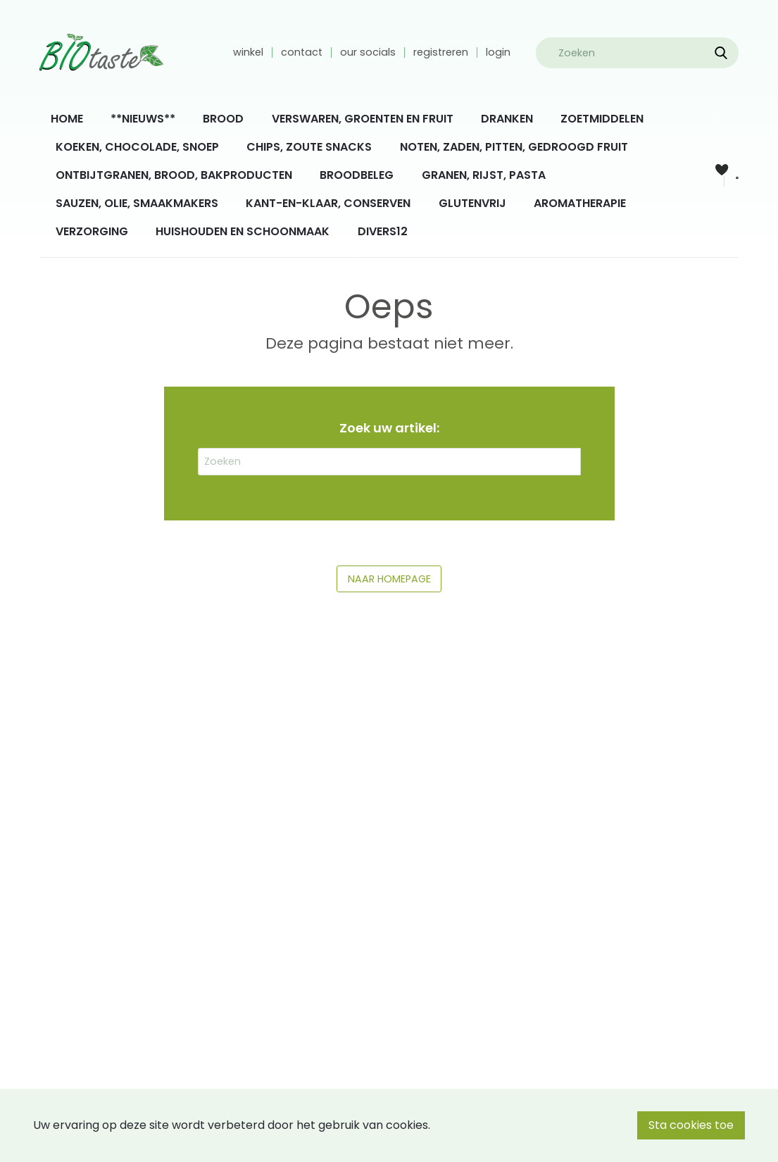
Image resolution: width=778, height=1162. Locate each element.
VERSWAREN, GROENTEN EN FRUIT (362, 119)
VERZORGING (92, 231)
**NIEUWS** (143, 119)
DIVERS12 (383, 231)
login (498, 52)
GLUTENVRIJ (472, 203)
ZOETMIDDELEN (602, 119)
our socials (368, 52)
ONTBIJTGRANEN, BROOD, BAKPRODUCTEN (174, 175)
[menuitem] (66, 119)
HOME (67, 119)
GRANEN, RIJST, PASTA (484, 175)
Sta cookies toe (691, 1125)
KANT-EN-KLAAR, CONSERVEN (328, 203)
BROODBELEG (357, 175)
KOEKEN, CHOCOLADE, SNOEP (137, 147)
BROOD (223, 119)
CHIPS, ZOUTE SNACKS (309, 147)
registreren (440, 52)
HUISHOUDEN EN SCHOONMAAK (243, 231)
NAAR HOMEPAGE (389, 579)
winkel (248, 52)
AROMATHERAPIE (580, 203)
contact (301, 52)
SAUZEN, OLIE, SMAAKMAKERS (137, 203)
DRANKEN (507, 119)
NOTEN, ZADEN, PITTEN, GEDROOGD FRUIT (514, 147)
